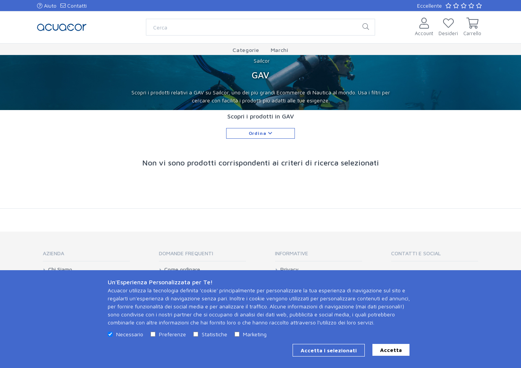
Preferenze (172, 334)
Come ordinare (182, 269)
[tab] (86, 256)
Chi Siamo (60, 269)
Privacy (289, 269)
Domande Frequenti (186, 253)
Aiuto (47, 5)
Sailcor (262, 60)
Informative (291, 253)
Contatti (73, 5)
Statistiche (214, 334)
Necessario (129, 334)
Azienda (53, 253)
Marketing (255, 334)
